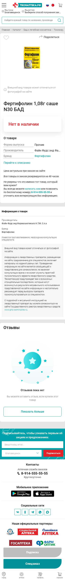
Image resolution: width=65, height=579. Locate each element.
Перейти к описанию (17, 162)
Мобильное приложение (32, 487)
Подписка (32, 552)
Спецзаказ (32, 563)
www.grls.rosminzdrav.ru (16, 310)
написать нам (33, 188)
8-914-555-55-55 (40, 192)
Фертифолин (42, 156)
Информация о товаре (15, 211)
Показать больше (32, 411)
